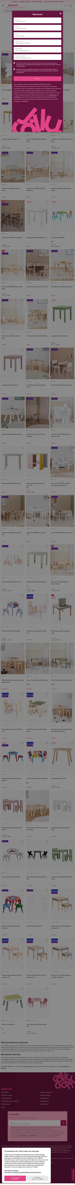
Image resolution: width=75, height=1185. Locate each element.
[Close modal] (60, 13)
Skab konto (37, 78)
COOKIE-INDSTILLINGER (37, 1178)
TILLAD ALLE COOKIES (15, 1178)
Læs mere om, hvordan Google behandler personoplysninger (22, 1172)
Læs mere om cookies (11, 1170)
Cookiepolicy (17, 97)
